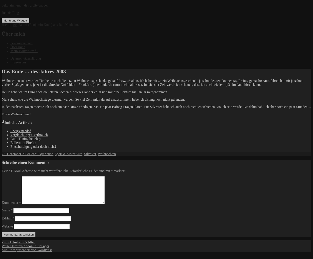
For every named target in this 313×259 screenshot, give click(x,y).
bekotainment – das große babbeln (26, 5)
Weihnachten (107, 154)
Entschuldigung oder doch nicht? (33, 146)
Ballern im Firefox (23, 142)
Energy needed (20, 131)
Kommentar (11, 208)
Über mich (17, 47)
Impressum (18, 62)
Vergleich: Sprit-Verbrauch (29, 135)
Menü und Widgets (15, 20)
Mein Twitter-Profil (24, 51)
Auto (78, 154)
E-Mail (8, 223)
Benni (33, 154)
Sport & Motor (65, 154)
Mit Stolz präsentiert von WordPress (27, 255)
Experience (45, 154)
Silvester (90, 154)
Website (7, 231)
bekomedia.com (21, 43)
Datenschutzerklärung (25, 58)
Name (7, 215)
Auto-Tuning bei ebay (25, 139)
